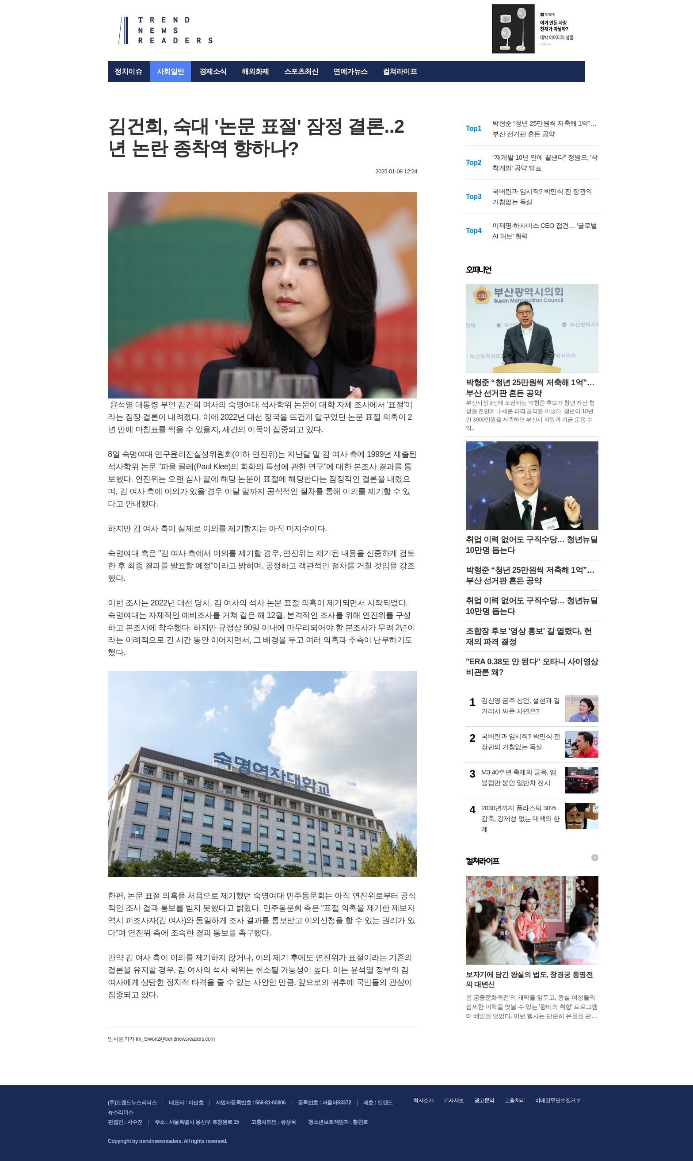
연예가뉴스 (350, 71)
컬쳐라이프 (400, 71)
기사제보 (454, 1100)
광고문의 (484, 1100)
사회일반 (170, 71)
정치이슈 (128, 71)
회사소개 (423, 1100)
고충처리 (515, 1100)
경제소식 (213, 71)
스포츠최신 (301, 71)
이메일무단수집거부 (558, 1100)
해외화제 (255, 71)
